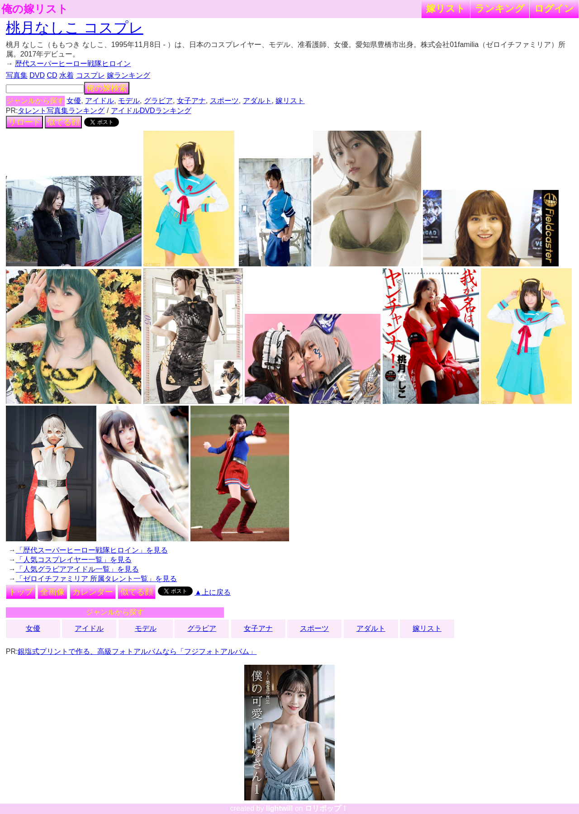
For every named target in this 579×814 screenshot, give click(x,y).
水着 (66, 75)
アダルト (257, 100)
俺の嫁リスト (34, 9)
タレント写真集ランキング (61, 110)
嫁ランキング (128, 75)
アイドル (99, 100)
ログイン (554, 8)
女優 (73, 100)
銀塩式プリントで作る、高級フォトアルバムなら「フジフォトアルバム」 (137, 651)
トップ (21, 591)
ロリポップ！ (326, 808)
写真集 (17, 75)
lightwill (279, 808)
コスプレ (90, 75)
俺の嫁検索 (106, 88)
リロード (24, 122)
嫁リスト (445, 8)
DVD (37, 75)
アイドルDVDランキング (151, 110)
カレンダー (92, 591)
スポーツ (224, 100)
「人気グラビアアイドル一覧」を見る (77, 569)
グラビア (158, 100)
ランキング (500, 8)
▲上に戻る (213, 592)
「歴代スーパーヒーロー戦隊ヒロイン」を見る (92, 550)
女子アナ (191, 100)
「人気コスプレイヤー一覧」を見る (74, 559)
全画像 (52, 591)
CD (52, 75)
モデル (129, 100)
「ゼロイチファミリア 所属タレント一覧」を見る (96, 578)
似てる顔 (63, 122)
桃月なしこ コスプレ (74, 27)
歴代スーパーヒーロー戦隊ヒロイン (73, 63)
